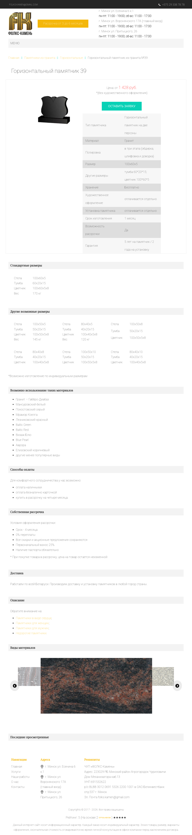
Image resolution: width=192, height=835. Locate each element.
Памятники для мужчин (32, 628)
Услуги (16, 772)
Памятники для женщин (32, 623)
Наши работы (20, 777)
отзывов (105, 817)
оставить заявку (122, 106)
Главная (16, 766)
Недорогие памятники (31, 633)
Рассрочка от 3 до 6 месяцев (63, 23)
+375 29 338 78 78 (171, 4)
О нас (15, 782)
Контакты (18, 787)
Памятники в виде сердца (33, 618)
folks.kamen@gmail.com (23, 4)
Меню (15, 43)
